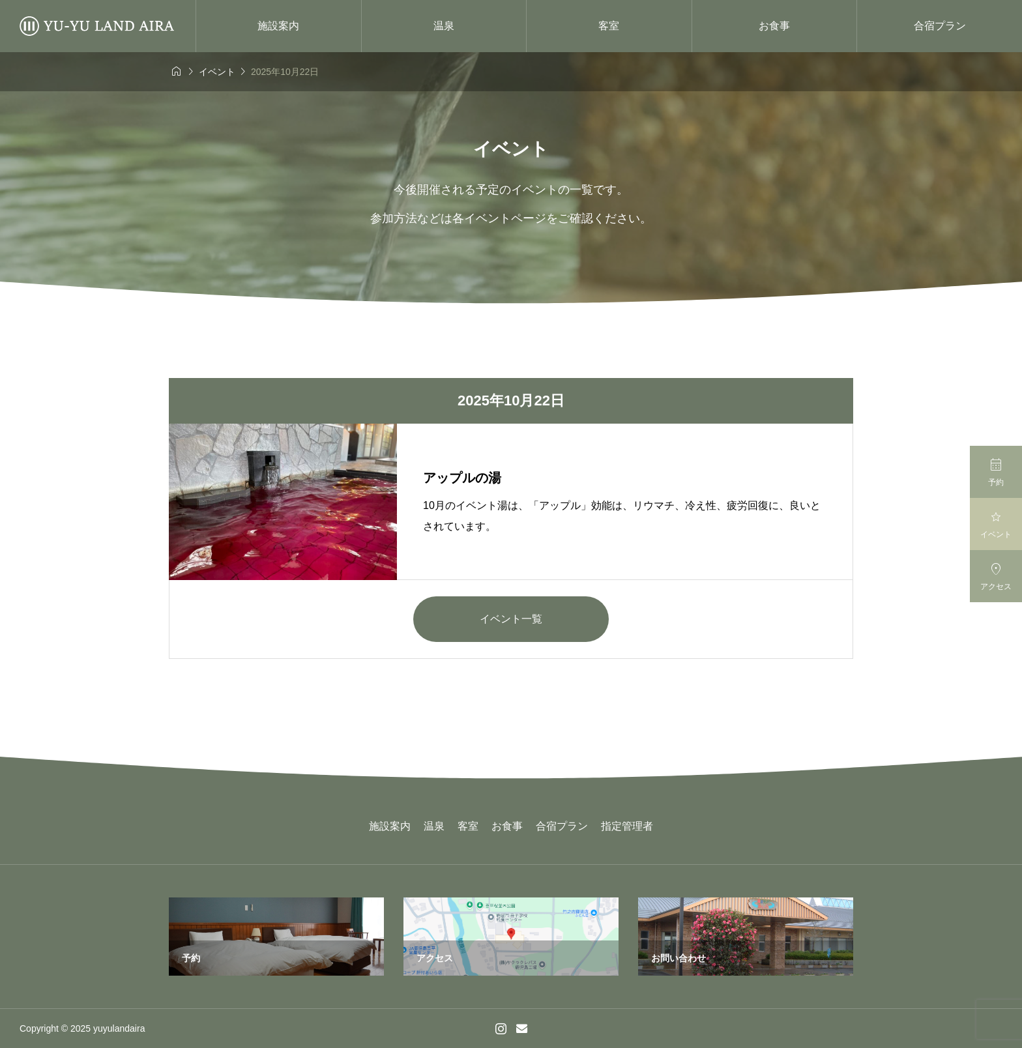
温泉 (443, 25)
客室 (608, 25)
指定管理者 (627, 826)
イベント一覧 (511, 618)
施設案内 (278, 25)
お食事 (774, 25)
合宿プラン (940, 25)
